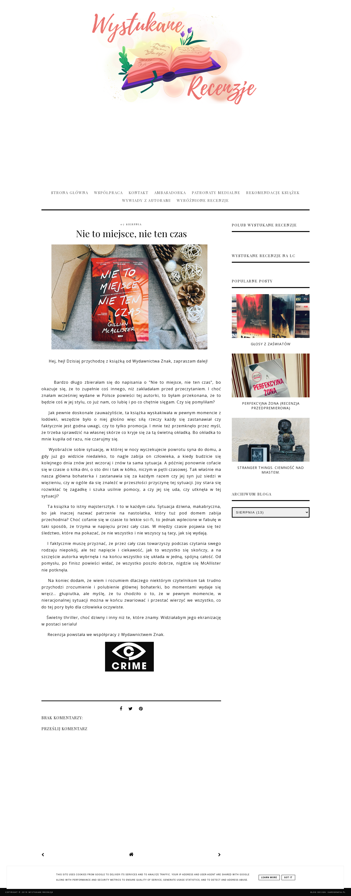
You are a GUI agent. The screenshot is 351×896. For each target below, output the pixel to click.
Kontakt (138, 192)
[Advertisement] (175, 145)
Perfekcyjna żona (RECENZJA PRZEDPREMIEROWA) (271, 405)
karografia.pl (337, 892)
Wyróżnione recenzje (203, 200)
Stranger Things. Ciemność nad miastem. (270, 470)
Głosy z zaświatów (271, 344)
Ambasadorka (170, 192)
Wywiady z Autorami (146, 200)
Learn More (269, 877)
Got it (288, 877)
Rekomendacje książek (273, 192)
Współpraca (108, 192)
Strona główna (69, 192)
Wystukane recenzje (41, 892)
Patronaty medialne (216, 192)
